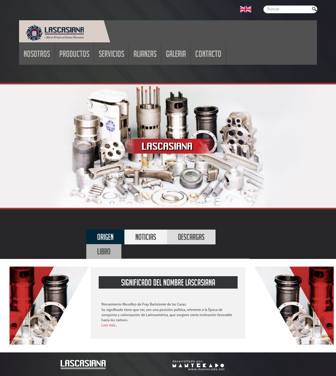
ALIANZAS (144, 55)
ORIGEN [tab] (105, 238)
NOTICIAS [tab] (145, 238)
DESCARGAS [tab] (191, 238)
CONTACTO (208, 55)
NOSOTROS (37, 55)
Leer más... (109, 325)
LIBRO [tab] (103, 253)
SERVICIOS (111, 55)
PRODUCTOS (74, 55)
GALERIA (176, 55)
